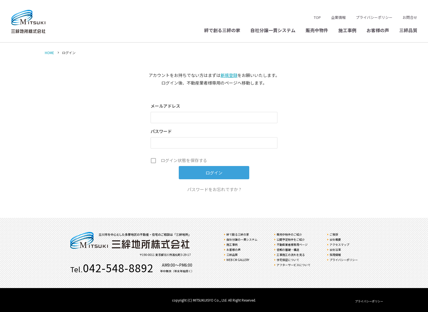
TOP (317, 17)
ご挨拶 (334, 234)
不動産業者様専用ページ (292, 244)
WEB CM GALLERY (237, 260)
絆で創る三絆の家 (222, 30)
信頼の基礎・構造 (288, 249)
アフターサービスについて (293, 265)
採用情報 (335, 255)
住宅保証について (288, 260)
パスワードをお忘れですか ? (214, 189)
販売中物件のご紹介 (289, 234)
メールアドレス (165, 106)
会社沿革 (335, 249)
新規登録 (228, 75)
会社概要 (335, 239)
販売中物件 (317, 30)
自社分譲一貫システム (272, 30)
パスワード (161, 131)
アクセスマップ (339, 244)
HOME (49, 52)
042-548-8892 (118, 267)
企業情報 (338, 17)
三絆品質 (408, 30)
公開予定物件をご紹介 (291, 239)
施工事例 (347, 30)
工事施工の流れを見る (291, 255)
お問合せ (410, 17)
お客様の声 (378, 30)
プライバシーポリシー (374, 17)
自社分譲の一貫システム (241, 239)
